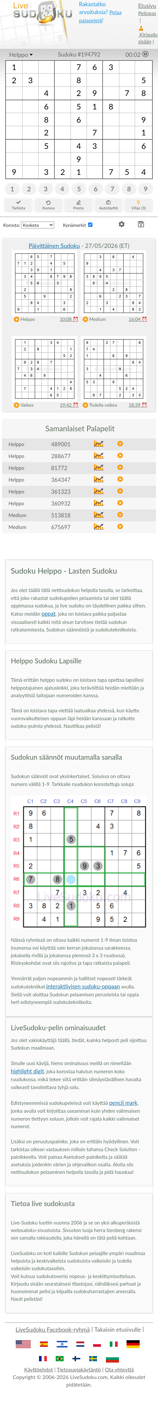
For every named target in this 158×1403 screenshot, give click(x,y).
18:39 (137, 405)
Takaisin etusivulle (117, 1329)
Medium (93, 319)
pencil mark (123, 1102)
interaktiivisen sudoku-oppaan (83, 986)
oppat (48, 613)
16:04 (137, 319)
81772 (59, 467)
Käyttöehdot (38, 1369)
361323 (60, 491)
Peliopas (147, 13)
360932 (60, 503)
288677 (60, 456)
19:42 (69, 405)
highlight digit (27, 1071)
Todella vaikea (98, 405)
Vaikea (22, 405)
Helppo (18, 54)
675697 (60, 527)
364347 (60, 479)
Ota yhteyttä (119, 1369)
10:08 (69, 319)
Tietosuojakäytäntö (79, 1369)
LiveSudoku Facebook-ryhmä (52, 1329)
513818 (60, 515)
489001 (60, 444)
